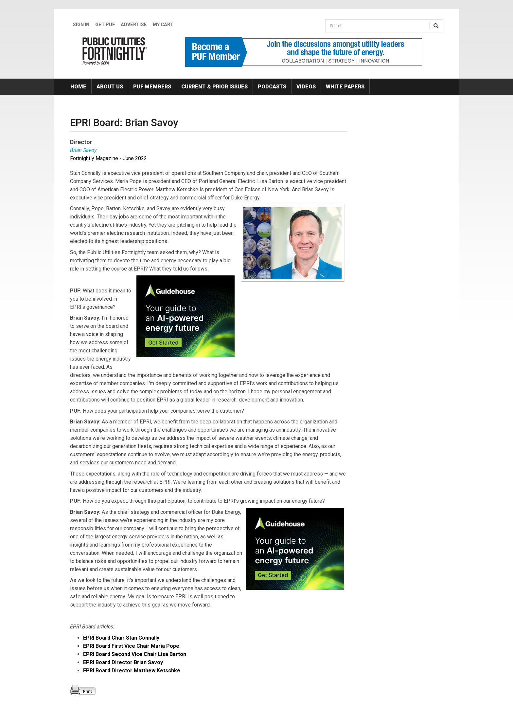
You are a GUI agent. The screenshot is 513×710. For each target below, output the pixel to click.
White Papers (345, 87)
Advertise (134, 24)
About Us (110, 87)
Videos (306, 87)
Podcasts (272, 87)
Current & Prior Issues (214, 87)
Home (78, 87)
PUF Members (152, 87)
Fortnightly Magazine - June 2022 (108, 158)
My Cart (163, 24)
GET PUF (105, 24)
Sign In (81, 24)
